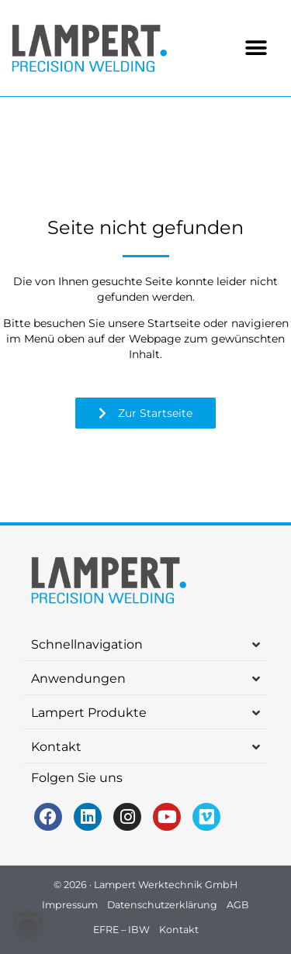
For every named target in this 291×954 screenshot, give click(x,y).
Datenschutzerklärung (162, 905)
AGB (238, 905)
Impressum (70, 905)
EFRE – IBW (121, 929)
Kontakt (179, 929)
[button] (256, 48)
